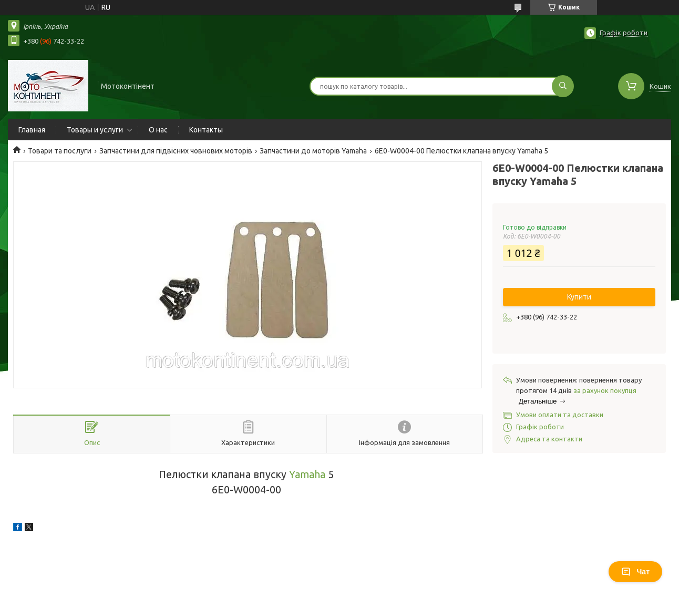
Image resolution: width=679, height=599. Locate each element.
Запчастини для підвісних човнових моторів (175, 151)
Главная (31, 129)
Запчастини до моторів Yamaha (313, 151)
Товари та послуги (59, 151)
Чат (635, 571)
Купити (579, 297)
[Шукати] (563, 86)
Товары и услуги (95, 129)
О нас (158, 129)
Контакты (206, 129)
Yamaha (307, 474)
